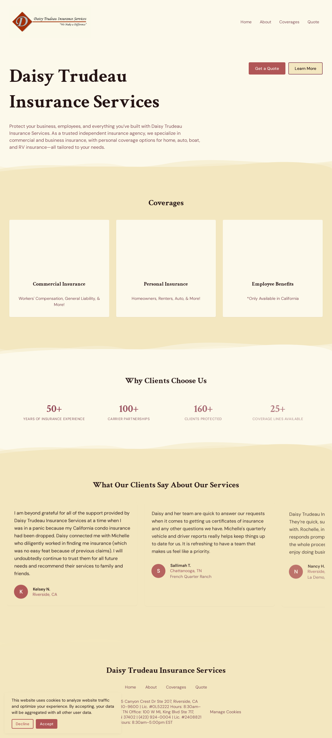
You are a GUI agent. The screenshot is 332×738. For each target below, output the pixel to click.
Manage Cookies (225, 711)
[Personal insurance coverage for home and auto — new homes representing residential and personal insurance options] (166, 248)
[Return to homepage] (50, 22)
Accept (46, 723)
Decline (22, 723)
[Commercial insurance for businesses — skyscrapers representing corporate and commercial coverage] (59, 248)
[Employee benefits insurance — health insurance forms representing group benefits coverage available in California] (273, 248)
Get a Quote (267, 68)
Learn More (305, 68)
